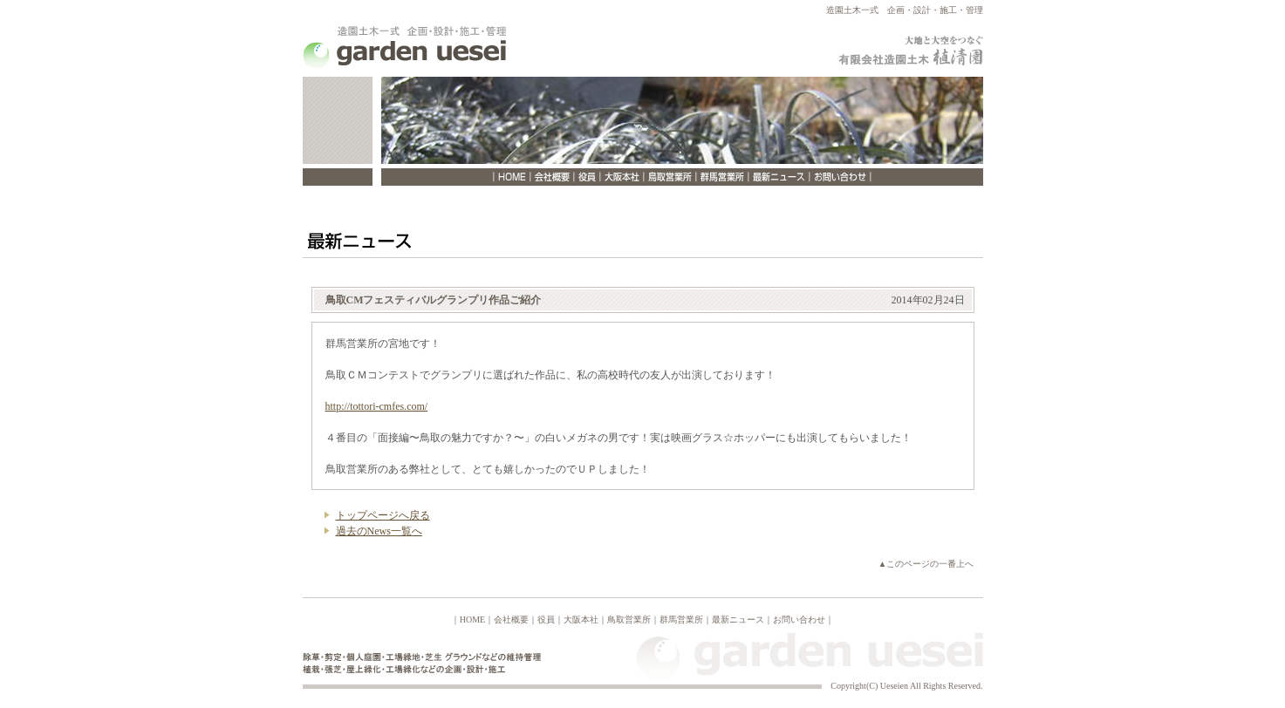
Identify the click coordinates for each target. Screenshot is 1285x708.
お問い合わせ (799, 619)
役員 (546, 619)
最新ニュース (738, 619)
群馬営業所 (681, 619)
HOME (472, 619)
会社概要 (511, 619)
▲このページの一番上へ (926, 563)
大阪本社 (581, 619)
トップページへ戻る (383, 515)
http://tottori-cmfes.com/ (376, 406)
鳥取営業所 (629, 619)
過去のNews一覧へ (379, 531)
